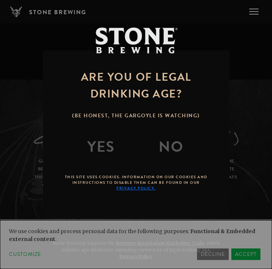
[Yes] (101, 147)
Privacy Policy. (136, 188)
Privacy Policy (136, 256)
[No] (171, 147)
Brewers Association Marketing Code (160, 243)
